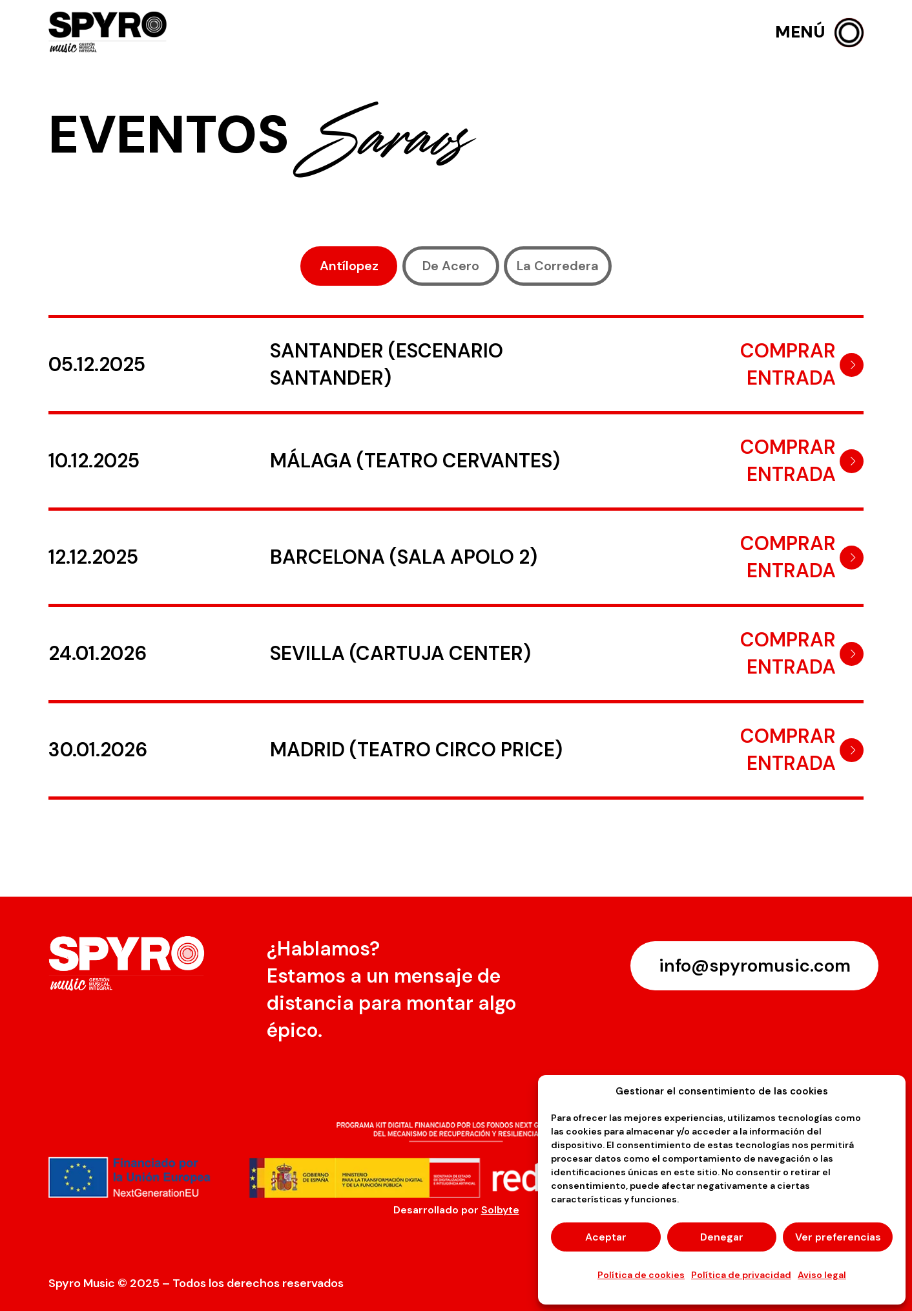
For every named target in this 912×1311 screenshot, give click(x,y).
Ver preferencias (838, 1237)
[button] (819, 32)
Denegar (721, 1237)
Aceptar (606, 1237)
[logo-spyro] (109, 32)
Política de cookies (641, 1275)
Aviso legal (822, 1275)
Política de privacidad (741, 1275)
